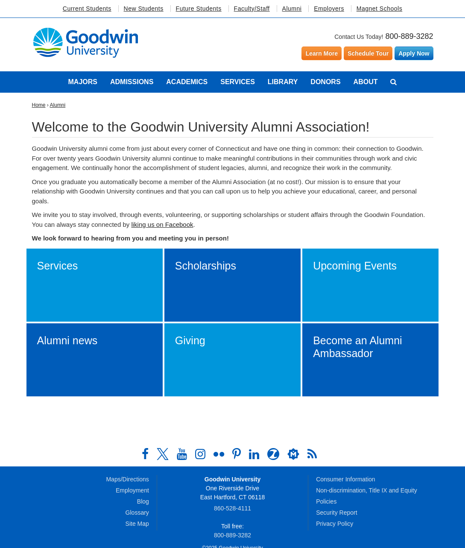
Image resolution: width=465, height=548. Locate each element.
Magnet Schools (379, 8)
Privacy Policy (334, 523)
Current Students (87, 8)
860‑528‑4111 (232, 508)
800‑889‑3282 (232, 535)
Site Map (137, 523)
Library (283, 81)
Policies (326, 501)
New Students (144, 8)
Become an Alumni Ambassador (357, 346)
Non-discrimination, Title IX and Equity (366, 490)
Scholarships (205, 266)
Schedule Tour (368, 53)
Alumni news (67, 340)
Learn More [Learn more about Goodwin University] (321, 53)
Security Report (336, 512)
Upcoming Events (355, 266)
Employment (132, 490)
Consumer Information (345, 479)
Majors (82, 81)
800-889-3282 (409, 36)
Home (39, 105)
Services (237, 81)
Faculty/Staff (252, 8)
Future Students (199, 8)
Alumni (292, 8)
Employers (329, 8)
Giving (190, 340)
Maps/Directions (127, 479)
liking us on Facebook (162, 224)
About (366, 81)
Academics (187, 81)
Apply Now (413, 53)
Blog (143, 501)
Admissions (131, 81)
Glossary (137, 512)
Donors (325, 81)
